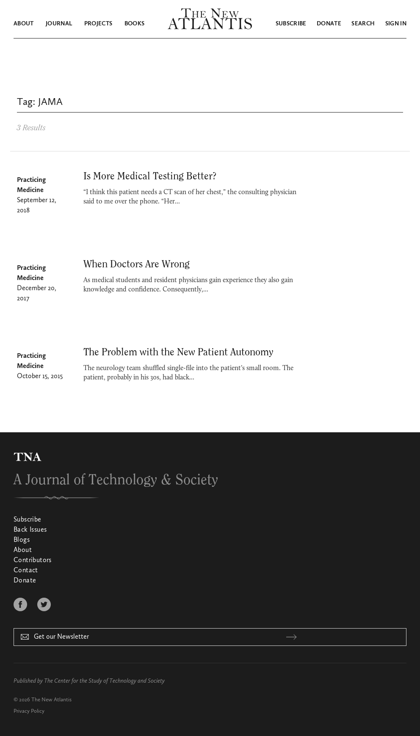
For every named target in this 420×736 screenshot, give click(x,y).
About (24, 24)
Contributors (33, 560)
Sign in (395, 24)
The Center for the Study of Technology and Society (104, 681)
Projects (98, 24)
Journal (59, 24)
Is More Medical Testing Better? (149, 176)
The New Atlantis (51, 700)
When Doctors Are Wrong (136, 264)
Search (363, 24)
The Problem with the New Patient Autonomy (178, 352)
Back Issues (30, 530)
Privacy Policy (29, 711)
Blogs (22, 540)
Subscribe (291, 24)
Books (134, 24)
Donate (329, 24)
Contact (26, 570)
